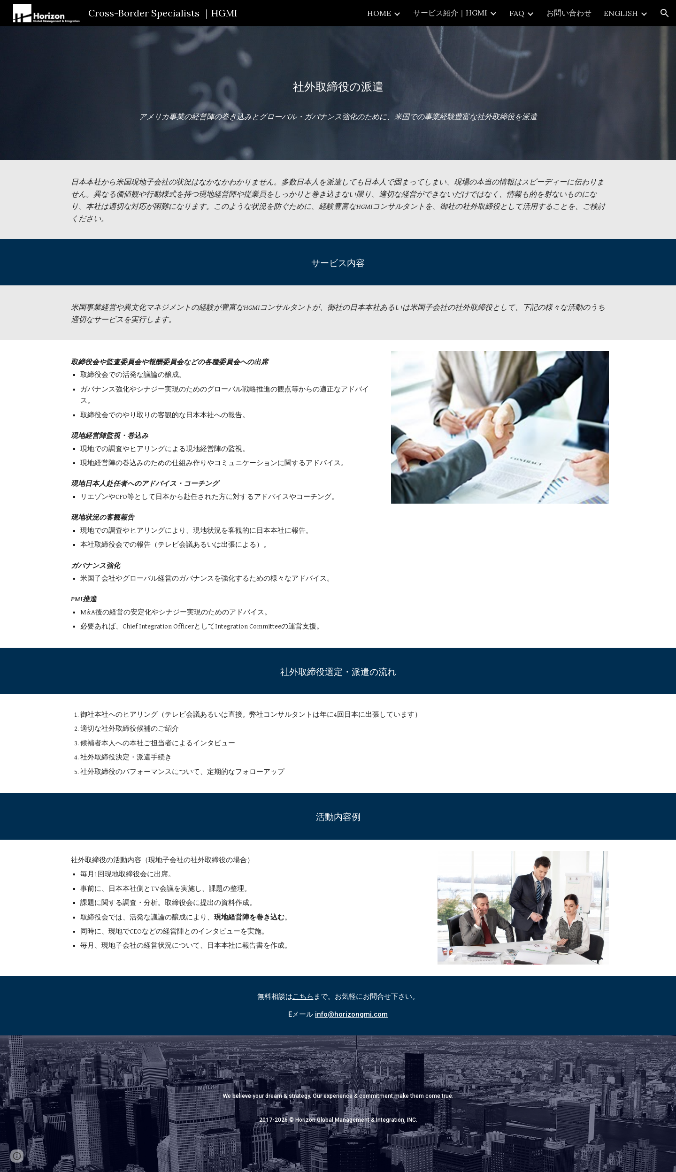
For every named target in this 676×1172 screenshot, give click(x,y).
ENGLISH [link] (621, 13)
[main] (338, 93)
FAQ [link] (516, 13)
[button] (664, 13)
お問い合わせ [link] (569, 12)
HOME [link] (379, 13)
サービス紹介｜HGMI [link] (450, 12)
